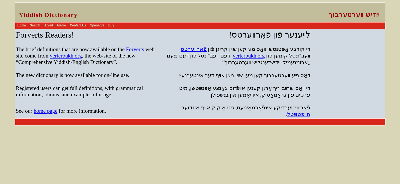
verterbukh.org (66, 56)
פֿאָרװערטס (194, 49)
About (48, 25)
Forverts (135, 49)
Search (35, 25)
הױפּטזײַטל (298, 114)
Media (61, 25)
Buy (111, 25)
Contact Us (78, 25)
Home (21, 25)
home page (45, 111)
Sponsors (97, 25)
